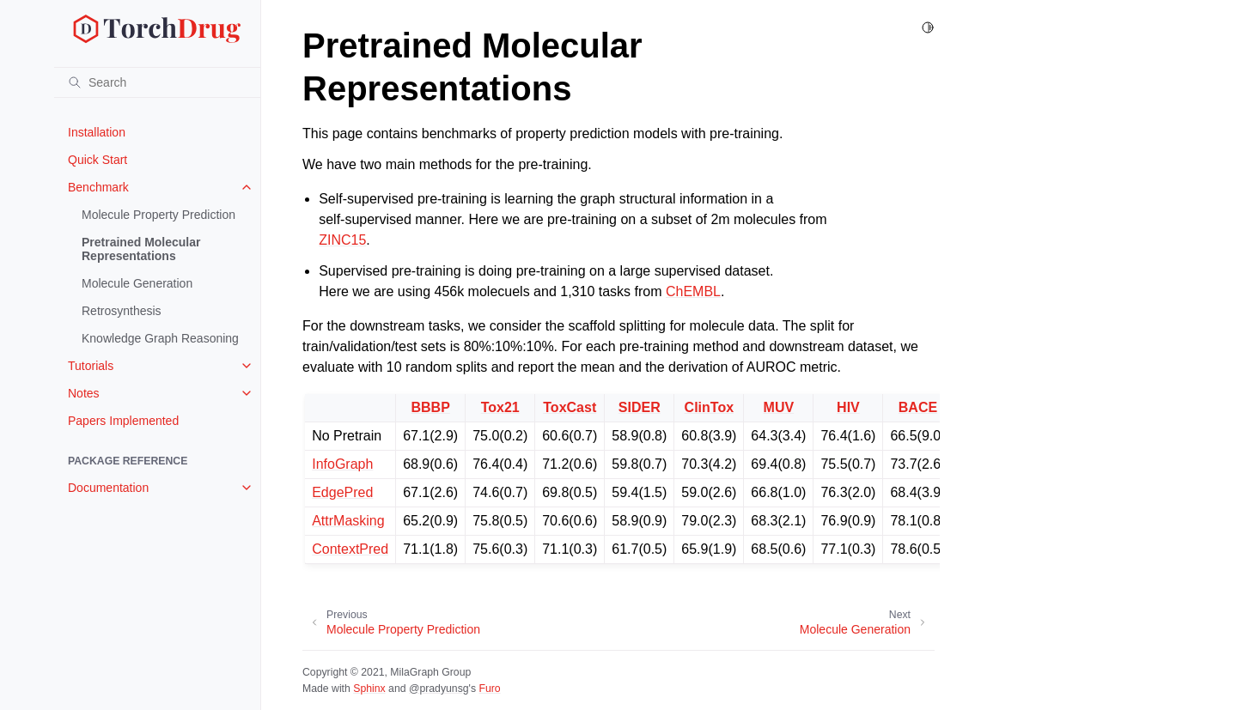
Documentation (108, 488)
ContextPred (350, 549)
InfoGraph (342, 464)
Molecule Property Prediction (158, 214)
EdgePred (342, 492)
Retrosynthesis (121, 311)
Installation (96, 132)
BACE (918, 407)
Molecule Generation (137, 283)
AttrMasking (348, 520)
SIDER (639, 407)
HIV (848, 407)
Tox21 (500, 407)
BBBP (430, 407)
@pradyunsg (439, 689)
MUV (779, 407)
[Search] (157, 82)
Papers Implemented (123, 421)
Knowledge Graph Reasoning (160, 338)
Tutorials (90, 366)
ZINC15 (342, 240)
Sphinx (369, 689)
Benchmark (98, 187)
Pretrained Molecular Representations (141, 249)
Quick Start (97, 160)
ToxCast (569, 407)
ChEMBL (693, 291)
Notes (84, 393)
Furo (489, 689)
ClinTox (709, 407)
